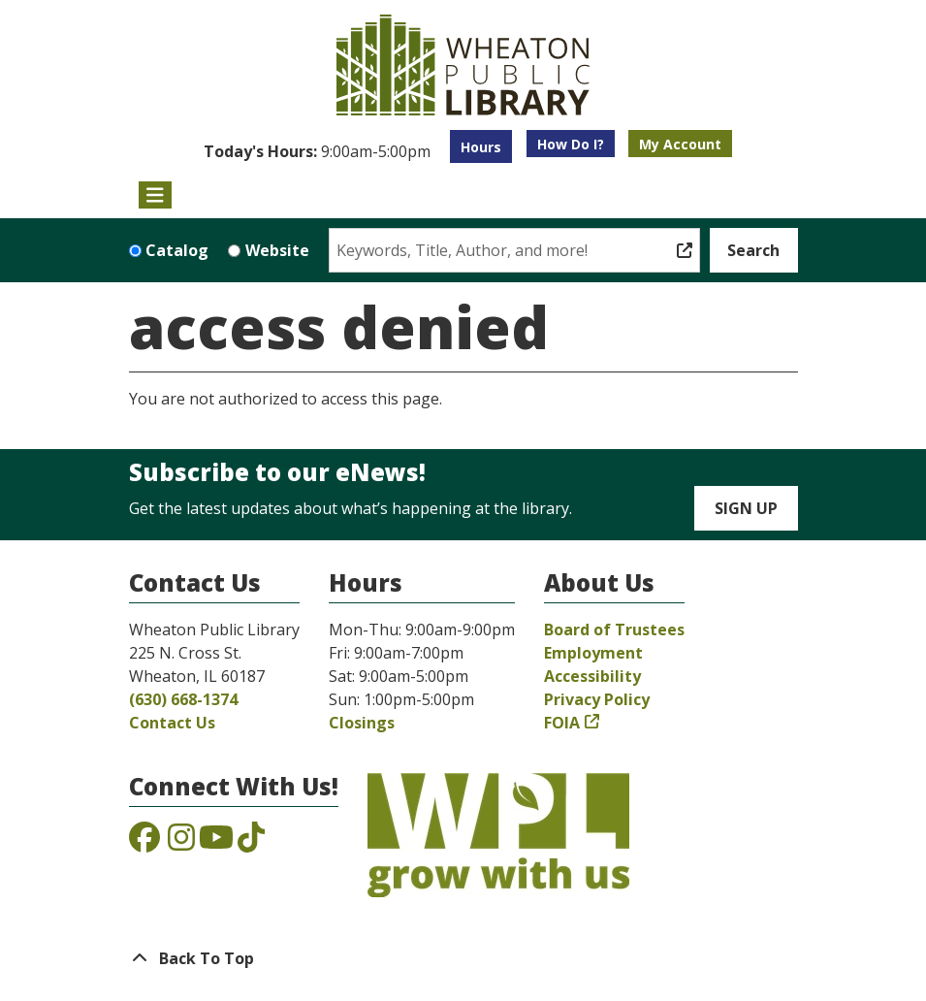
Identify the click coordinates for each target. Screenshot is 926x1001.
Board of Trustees (614, 629)
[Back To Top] (463, 958)
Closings (362, 722)
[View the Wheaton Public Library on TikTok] (251, 843)
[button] (317, 151)
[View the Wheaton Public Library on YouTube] (216, 843)
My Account (680, 144)
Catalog (176, 250)
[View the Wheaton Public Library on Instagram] (181, 843)
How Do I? (570, 144)
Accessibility (592, 676)
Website (277, 250)
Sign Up (746, 508)
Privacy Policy (597, 699)
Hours (481, 147)
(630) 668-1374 (183, 699)
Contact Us (172, 722)
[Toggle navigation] (156, 195)
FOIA (562, 722)
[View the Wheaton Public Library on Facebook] (144, 843)
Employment (593, 652)
